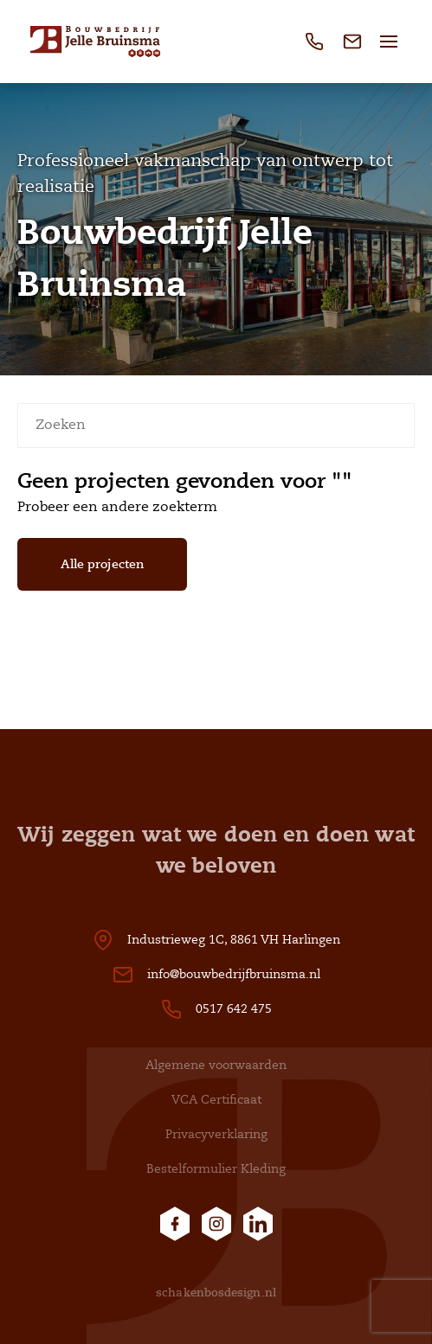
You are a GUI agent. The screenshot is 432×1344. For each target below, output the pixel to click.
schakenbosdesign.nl (216, 1292)
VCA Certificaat (216, 1099)
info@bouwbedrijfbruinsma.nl (233, 974)
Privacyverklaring (216, 1134)
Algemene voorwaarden (216, 1065)
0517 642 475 (234, 1009)
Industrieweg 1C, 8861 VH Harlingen (233, 939)
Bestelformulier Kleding (216, 1169)
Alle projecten (102, 564)
